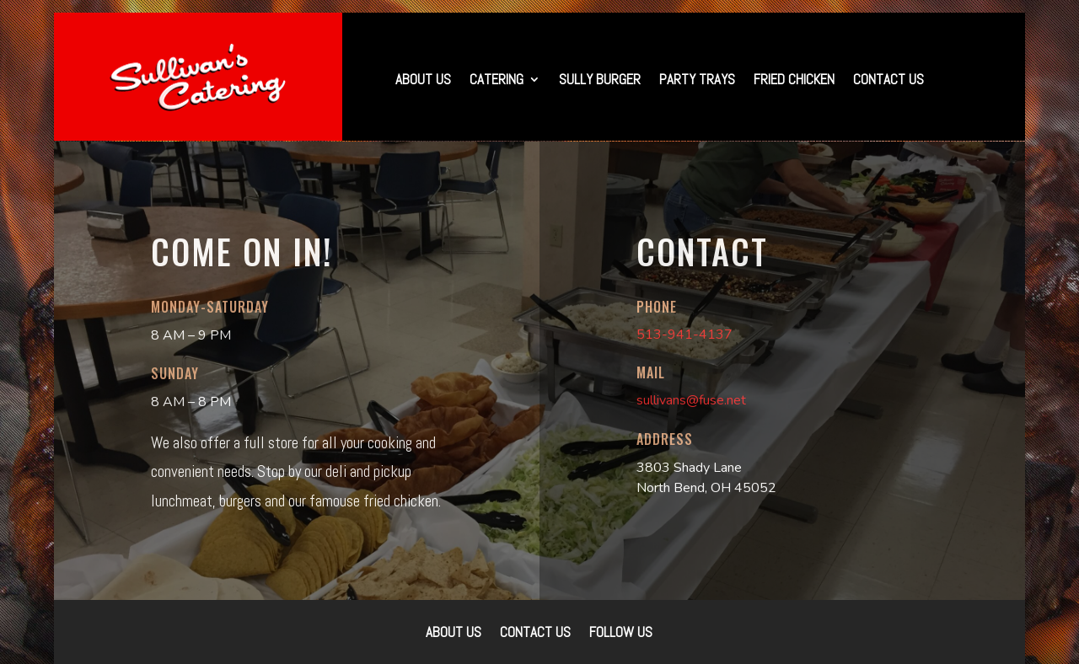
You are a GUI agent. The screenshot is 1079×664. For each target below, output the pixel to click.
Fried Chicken (794, 80)
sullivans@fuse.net (691, 400)
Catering (496, 80)
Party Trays (697, 80)
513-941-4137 (684, 334)
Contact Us (888, 80)
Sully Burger (600, 80)
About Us (423, 80)
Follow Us (620, 633)
